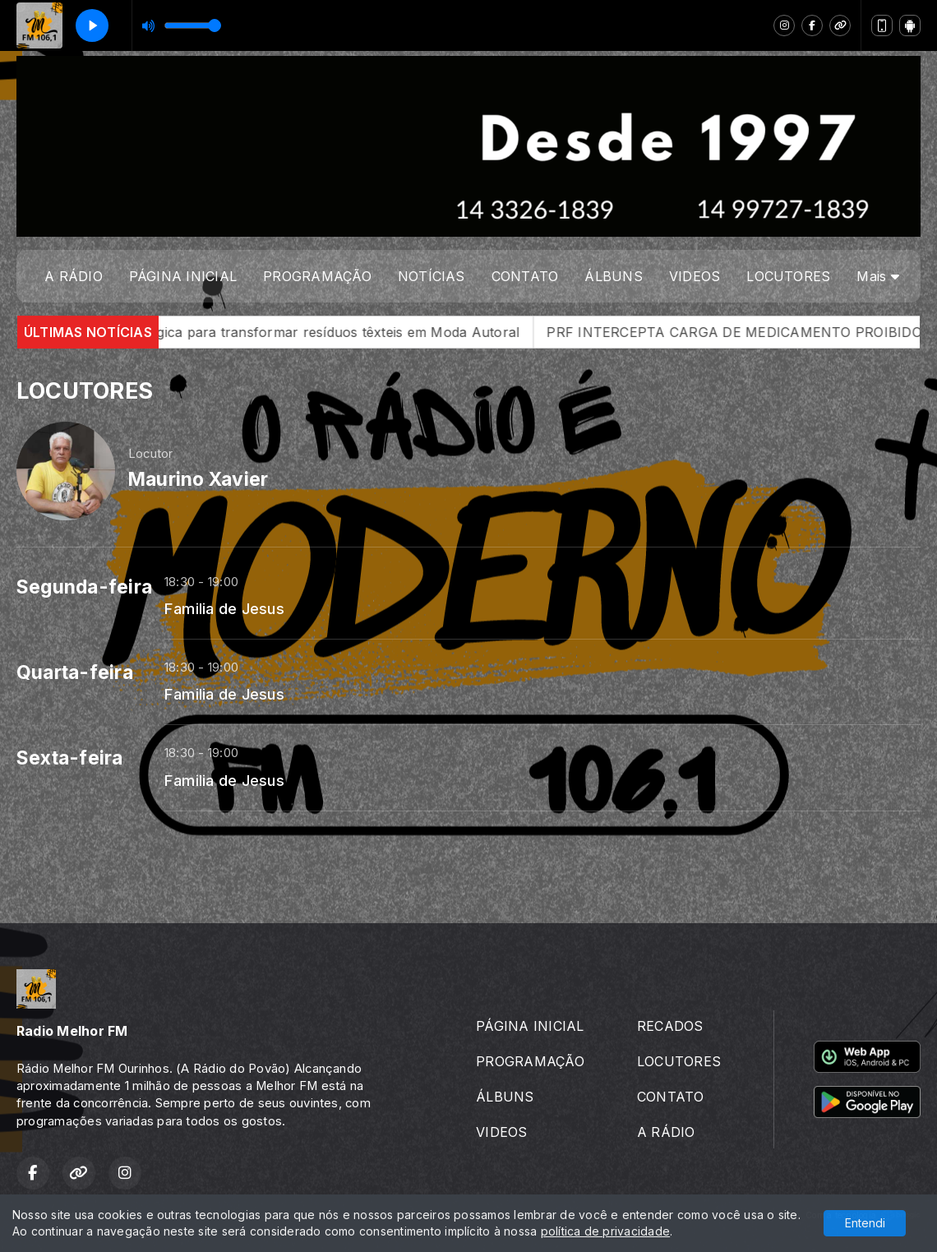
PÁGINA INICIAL (183, 276)
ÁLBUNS (613, 276)
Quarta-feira (74, 672)
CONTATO (525, 276)
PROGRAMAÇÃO (317, 276)
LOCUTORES (788, 276)
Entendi (865, 1223)
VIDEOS (694, 276)
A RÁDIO (73, 276)
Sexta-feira (69, 757)
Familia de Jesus (224, 608)
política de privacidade (606, 1231)
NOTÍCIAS (431, 276)
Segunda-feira (84, 586)
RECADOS (670, 1026)
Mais (877, 276)
